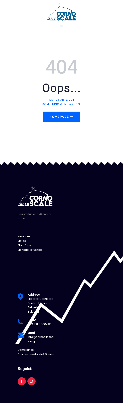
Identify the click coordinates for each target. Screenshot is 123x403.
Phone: (32, 320)
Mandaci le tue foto (30, 250)
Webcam (24, 236)
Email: (32, 333)
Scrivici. (50, 354)
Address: (34, 295)
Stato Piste (24, 245)
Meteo (22, 241)
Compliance (26, 350)
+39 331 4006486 (40, 324)
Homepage (59, 117)
